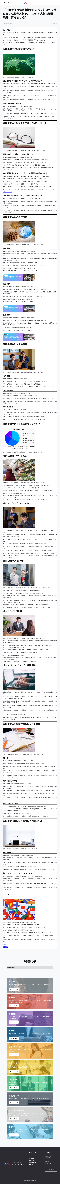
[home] (29, 2)
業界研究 (5, 944)
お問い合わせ (51, 1170)
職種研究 (5, 947)
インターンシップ (7, 192)
